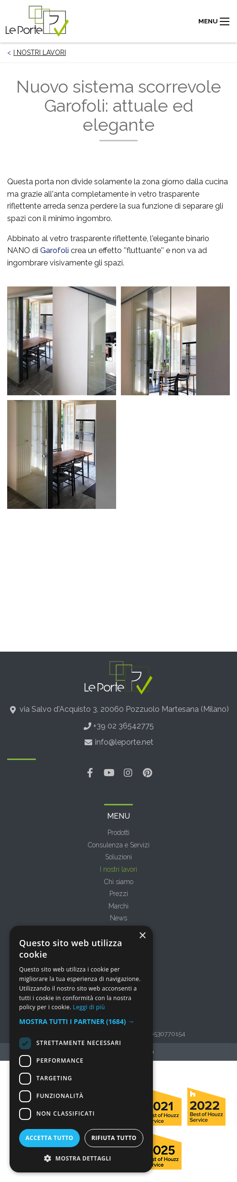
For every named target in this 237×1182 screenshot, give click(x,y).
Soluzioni (118, 857)
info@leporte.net (124, 742)
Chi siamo (118, 882)
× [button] (142, 935)
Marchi (118, 906)
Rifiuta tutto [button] (114, 1138)
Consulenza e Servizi (119, 845)
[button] (81, 1021)
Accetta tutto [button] (49, 1138)
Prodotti (118, 832)
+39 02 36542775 (123, 725)
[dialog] (81, 1049)
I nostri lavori (39, 52)
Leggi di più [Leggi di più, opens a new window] (89, 1007)
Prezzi (118, 893)
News (118, 918)
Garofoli (54, 250)
